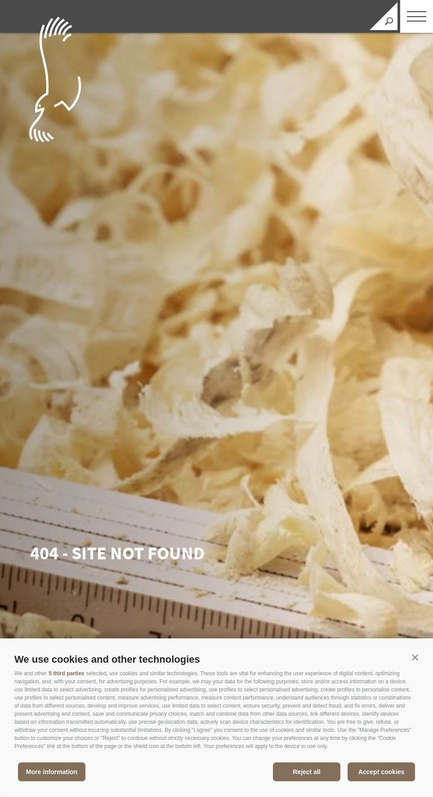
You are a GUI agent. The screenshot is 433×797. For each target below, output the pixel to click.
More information (51, 771)
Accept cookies (381, 771)
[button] (415, 657)
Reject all (306, 771)
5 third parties (66, 673)
